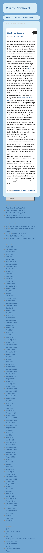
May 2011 (9, 491)
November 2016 (11, 347)
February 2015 (11, 384)
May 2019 (9, 293)
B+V (7, 529)
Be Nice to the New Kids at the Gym (23, 226)
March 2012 (10, 469)
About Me (17, 17)
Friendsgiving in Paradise (15, 215)
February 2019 (11, 298)
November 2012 (11, 450)
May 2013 (9, 435)
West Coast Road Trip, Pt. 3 (15, 208)
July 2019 (9, 291)
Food (8, 534)
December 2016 (11, 345)
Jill (7, 226)
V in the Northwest (18, 8)
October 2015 (10, 374)
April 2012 (9, 467)
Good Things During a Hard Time (22, 238)
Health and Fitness (19, 190)
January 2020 (10, 281)
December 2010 (11, 503)
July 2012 (9, 459)
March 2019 (10, 296)
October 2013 (10, 423)
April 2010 (9, 518)
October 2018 (10, 308)
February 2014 (11, 413)
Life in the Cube (11, 544)
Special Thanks (28, 17)
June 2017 (9, 332)
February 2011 (11, 498)
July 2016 (9, 357)
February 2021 (11, 261)
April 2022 (9, 247)
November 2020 (11, 266)
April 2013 (9, 437)
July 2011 (9, 486)
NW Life (8, 546)
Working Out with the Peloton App (18, 218)
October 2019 (10, 283)
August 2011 (10, 484)
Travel (8, 551)
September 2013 (11, 425)
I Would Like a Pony (19, 233)
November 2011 (11, 479)
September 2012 (11, 454)
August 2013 (10, 428)
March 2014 (10, 410)
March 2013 (10, 440)
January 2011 (10, 501)
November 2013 (11, 420)
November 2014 (11, 391)
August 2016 (10, 354)
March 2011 (10, 496)
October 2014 (10, 393)
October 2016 (10, 349)
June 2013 (9, 432)
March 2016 (10, 364)
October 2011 (10, 481)
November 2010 (11, 506)
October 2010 (10, 508)
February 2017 (11, 340)
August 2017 (10, 327)
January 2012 (10, 474)
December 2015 (11, 369)
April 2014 (9, 408)
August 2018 (10, 310)
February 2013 (11, 442)
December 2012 (11, 447)
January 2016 (10, 367)
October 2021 (10, 252)
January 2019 (10, 300)
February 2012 (11, 472)
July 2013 (9, 430)
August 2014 (10, 398)
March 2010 (10, 520)
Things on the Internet (14, 548)
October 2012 (10, 452)
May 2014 (9, 406)
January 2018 (10, 318)
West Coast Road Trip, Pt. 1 (15, 213)
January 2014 (10, 415)
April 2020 (9, 276)
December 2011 (11, 476)
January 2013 (10, 445)
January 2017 (10, 342)
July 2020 (9, 271)
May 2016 (9, 359)
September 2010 (11, 511)
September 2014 (11, 396)
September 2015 (11, 376)
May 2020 (9, 274)
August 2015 (10, 379)
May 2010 (9, 515)
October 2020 (10, 269)
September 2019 (11, 286)
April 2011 (9, 493)
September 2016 (11, 352)
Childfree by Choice (13, 531)
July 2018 (9, 313)
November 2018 (11, 305)
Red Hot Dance (15, 33)
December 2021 (11, 249)
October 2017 (10, 325)
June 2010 (9, 513)
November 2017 (11, 323)
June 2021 (9, 254)
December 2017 (11, 320)
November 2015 (11, 371)
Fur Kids (9, 536)
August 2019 (10, 288)
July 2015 (9, 381)
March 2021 (10, 259)
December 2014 (11, 388)
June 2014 (9, 403)
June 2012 (9, 462)
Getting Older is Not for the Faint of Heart (20, 539)
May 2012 (9, 464)
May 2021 (9, 257)
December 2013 (11, 418)
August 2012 (10, 457)
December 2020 (11, 264)
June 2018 (9, 315)
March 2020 (10, 279)
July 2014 (9, 401)
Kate (29, 68)
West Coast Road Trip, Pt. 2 (15, 210)
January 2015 (10, 386)
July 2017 (9, 330)
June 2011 (9, 489)
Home (8, 17)
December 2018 (11, 303)
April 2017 (9, 337)
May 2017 (9, 335)
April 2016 (9, 362)
